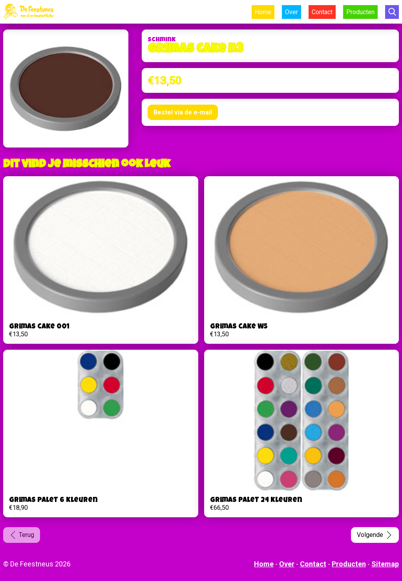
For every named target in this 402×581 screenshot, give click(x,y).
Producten (360, 12)
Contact (322, 12)
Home (263, 12)
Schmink (161, 40)
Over (291, 12)
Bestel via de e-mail (182, 112)
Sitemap (385, 564)
